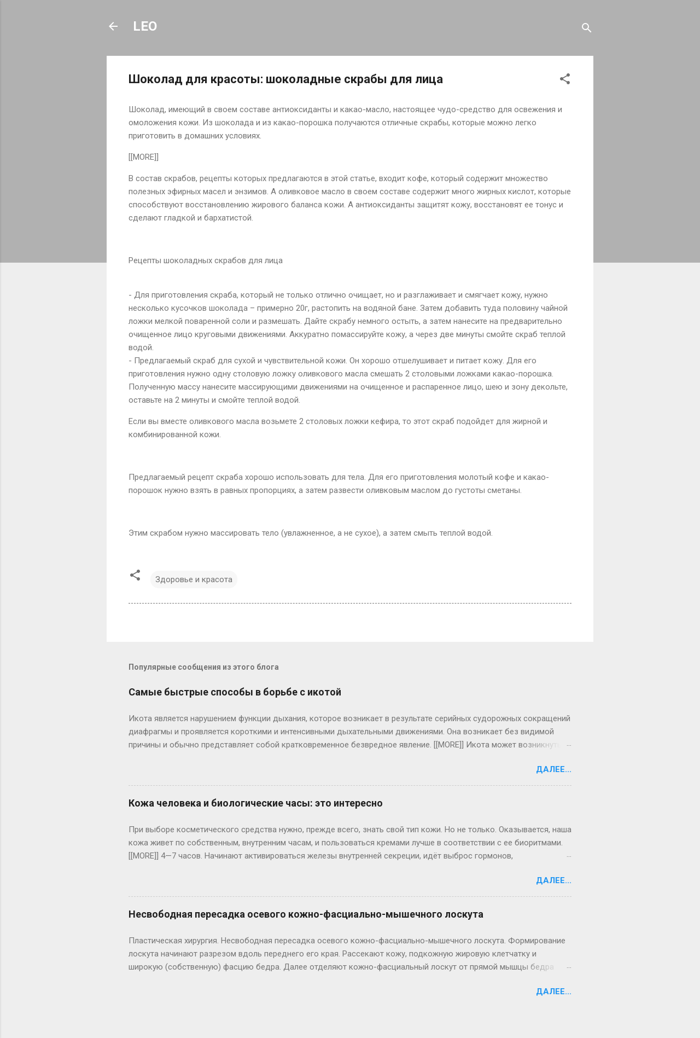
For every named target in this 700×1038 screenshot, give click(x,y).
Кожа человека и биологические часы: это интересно (256, 803)
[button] (564, 80)
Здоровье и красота (193, 579)
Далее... (553, 769)
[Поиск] (586, 30)
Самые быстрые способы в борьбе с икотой (235, 692)
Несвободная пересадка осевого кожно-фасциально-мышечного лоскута (306, 914)
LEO (145, 26)
